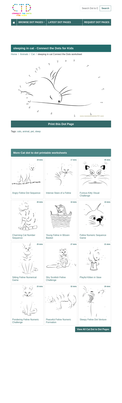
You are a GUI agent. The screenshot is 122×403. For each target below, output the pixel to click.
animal (26, 131)
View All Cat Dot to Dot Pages (93, 329)
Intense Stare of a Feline (58, 193)
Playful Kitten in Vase (90, 277)
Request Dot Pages (96, 22)
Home (14, 54)
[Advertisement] (61, 34)
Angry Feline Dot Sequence (26, 193)
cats (19, 131)
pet (32, 131)
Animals (24, 54)
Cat (33, 54)
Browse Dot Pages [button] (31, 22)
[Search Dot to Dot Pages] (90, 8)
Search (105, 8)
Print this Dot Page (61, 124)
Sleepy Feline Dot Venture (93, 319)
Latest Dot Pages (59, 22)
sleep (38, 131)
